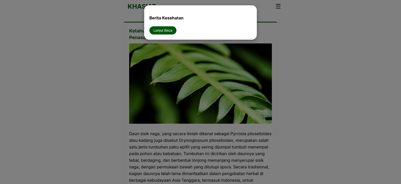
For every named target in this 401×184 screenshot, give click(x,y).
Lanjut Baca (162, 30)
